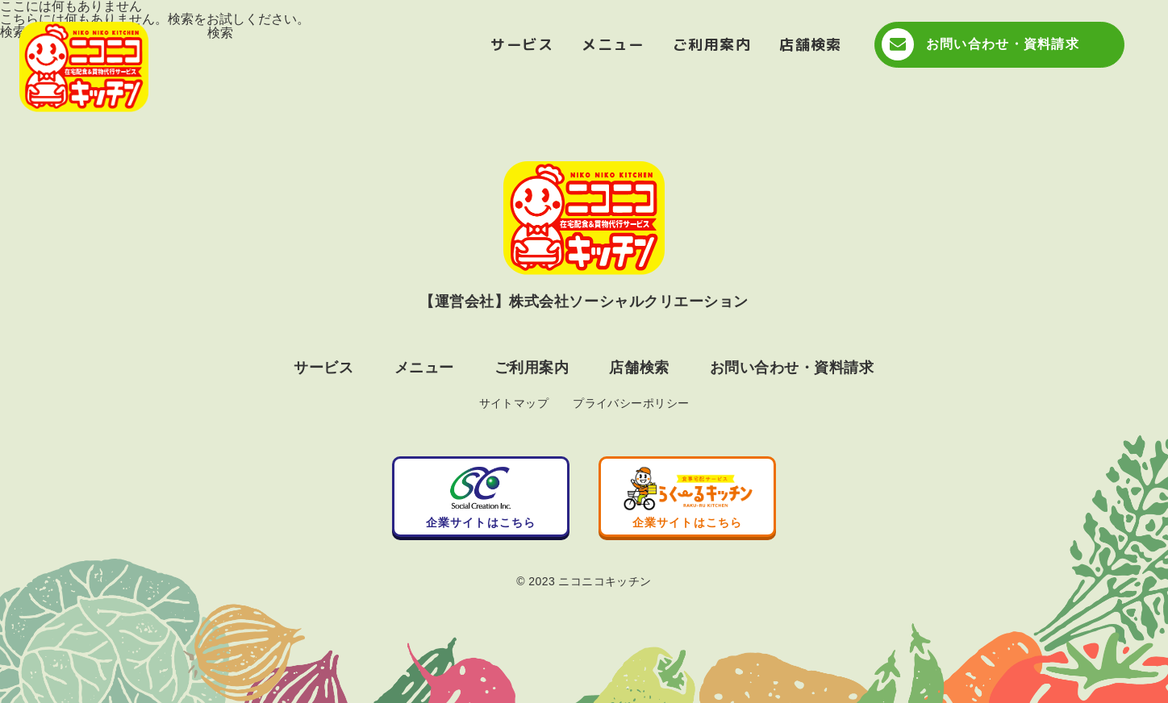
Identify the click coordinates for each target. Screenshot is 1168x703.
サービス (521, 45)
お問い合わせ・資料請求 (1002, 44)
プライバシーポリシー (631, 403)
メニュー (613, 45)
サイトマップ (514, 403)
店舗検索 (810, 45)
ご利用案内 (712, 45)
